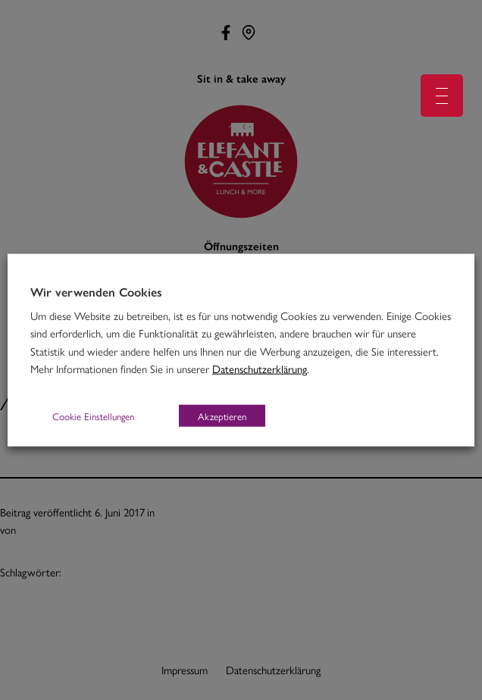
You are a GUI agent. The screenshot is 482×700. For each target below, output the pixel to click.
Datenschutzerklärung (259, 368)
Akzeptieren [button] (222, 416)
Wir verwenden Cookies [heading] (96, 291)
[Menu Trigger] (442, 95)
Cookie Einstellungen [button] (93, 416)
